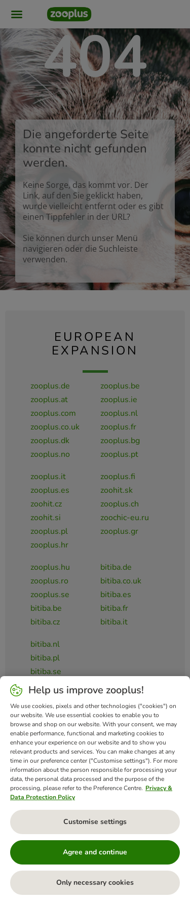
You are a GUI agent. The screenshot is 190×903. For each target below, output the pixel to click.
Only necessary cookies (95, 882)
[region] (95, 789)
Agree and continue (95, 852)
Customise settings (95, 822)
